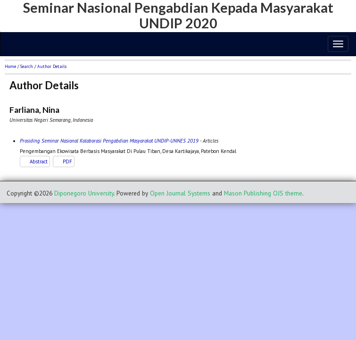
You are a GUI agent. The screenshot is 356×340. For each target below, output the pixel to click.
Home (10, 66)
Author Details (51, 66)
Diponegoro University (84, 193)
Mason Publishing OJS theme (263, 193)
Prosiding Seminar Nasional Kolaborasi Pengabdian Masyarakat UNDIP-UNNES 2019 (109, 140)
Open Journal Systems (180, 193)
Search (26, 66)
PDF (67, 161)
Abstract (39, 161)
